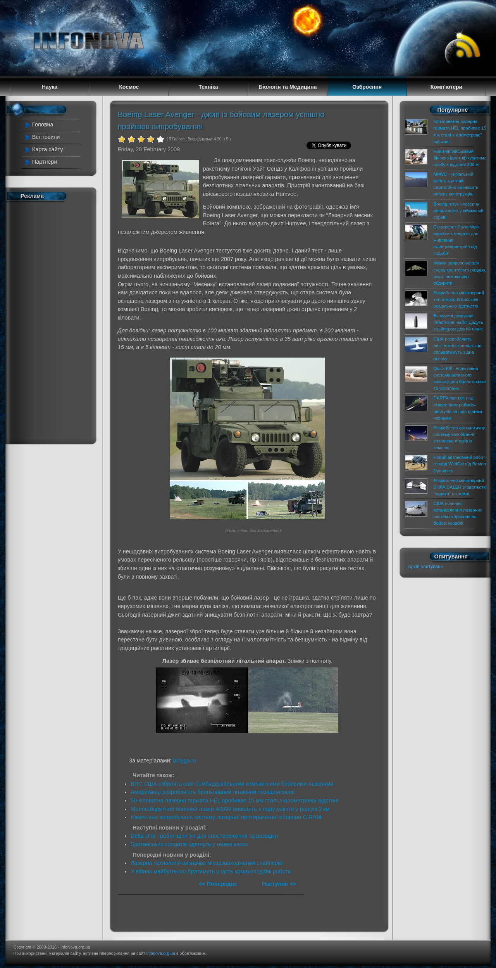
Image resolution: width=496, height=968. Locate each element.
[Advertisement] (55, 321)
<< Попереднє (219, 884)
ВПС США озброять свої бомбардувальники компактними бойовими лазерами (232, 784)
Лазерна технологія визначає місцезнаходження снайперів (206, 863)
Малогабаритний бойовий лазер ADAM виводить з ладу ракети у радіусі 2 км (230, 809)
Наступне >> (279, 884)
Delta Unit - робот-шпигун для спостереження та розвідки (204, 836)
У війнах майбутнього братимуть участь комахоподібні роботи (211, 871)
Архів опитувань (425, 566)
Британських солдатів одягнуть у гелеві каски (189, 844)
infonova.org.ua (160, 953)
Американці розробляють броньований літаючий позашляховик (212, 792)
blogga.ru (184, 760)
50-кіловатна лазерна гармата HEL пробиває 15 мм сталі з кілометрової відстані (234, 800)
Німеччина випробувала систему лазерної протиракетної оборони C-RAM (226, 817)
